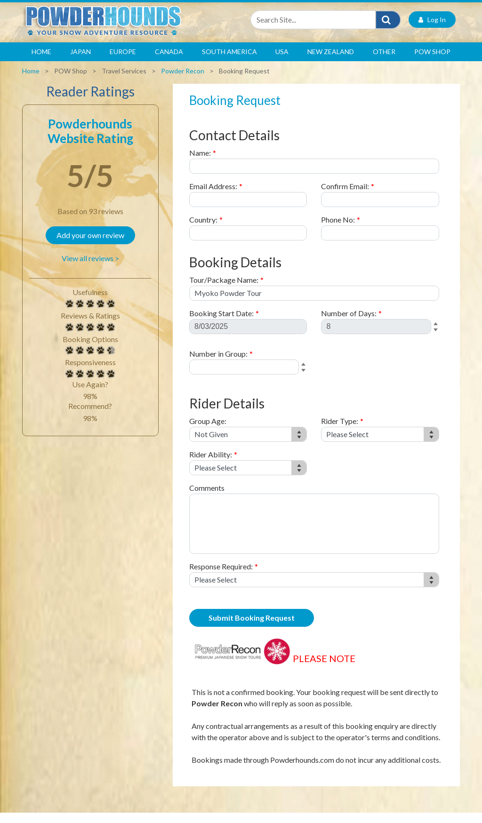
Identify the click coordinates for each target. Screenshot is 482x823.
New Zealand (330, 62)
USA (282, 62)
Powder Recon (182, 81)
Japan (80, 62)
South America (229, 62)
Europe (123, 62)
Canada (169, 62)
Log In (432, 30)
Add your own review (90, 245)
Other (384, 62)
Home (41, 62)
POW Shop (432, 62)
